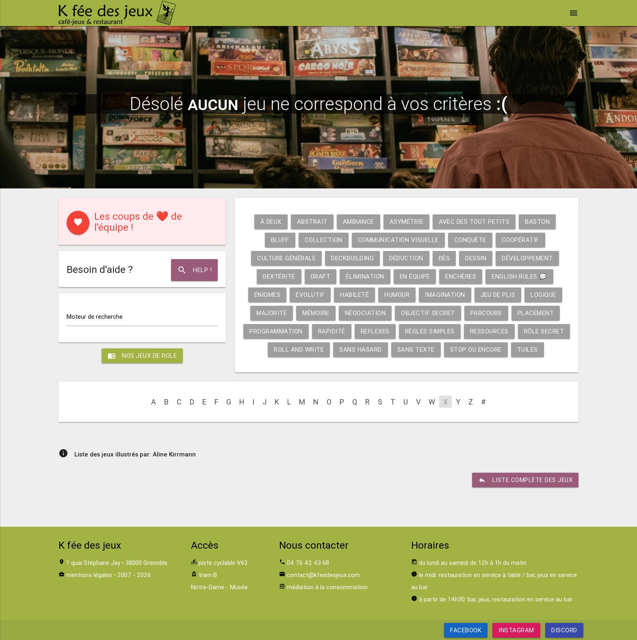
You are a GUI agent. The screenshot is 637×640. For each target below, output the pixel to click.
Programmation (276, 331)
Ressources (489, 331)
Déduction (406, 258)
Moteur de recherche (95, 316)
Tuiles (527, 349)
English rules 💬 (519, 276)
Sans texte (416, 349)
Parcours (486, 313)
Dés (444, 258)
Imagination (445, 294)
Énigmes (267, 294)
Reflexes (375, 331)
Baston (537, 221)
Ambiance (358, 221)
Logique (543, 294)
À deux (271, 221)
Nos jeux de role (142, 355)
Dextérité (279, 276)
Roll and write (299, 349)
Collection (323, 240)
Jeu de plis (498, 294)
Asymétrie (407, 221)
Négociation (365, 313)
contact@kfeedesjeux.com (323, 575)
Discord (564, 630)
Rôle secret (544, 331)
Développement (527, 258)
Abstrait (312, 221)
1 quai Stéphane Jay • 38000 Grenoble (116, 562)
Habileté (354, 294)
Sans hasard (360, 349)
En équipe (415, 276)
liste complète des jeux (525, 480)
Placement (536, 313)
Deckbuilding (352, 258)
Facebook (465, 630)
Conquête (470, 240)
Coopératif (520, 240)
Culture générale (286, 258)
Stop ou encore (476, 349)
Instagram (516, 630)
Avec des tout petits (474, 221)
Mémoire (315, 313)
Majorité (271, 313)
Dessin (475, 258)
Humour (397, 294)
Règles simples (430, 331)
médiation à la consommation (327, 587)
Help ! (194, 270)
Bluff (280, 240)
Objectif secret (428, 313)
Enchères (460, 276)
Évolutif (310, 294)
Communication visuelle (398, 240)
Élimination (365, 276)
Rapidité (331, 331)
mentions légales (89, 575)
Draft (321, 276)
